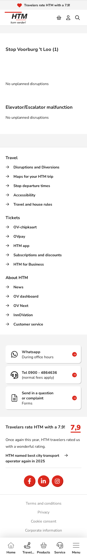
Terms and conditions (43, 503)
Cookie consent (43, 521)
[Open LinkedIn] (43, 481)
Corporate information (43, 530)
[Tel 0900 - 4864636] (43, 375)
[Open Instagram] (57, 481)
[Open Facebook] (29, 481)
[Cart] (59, 17)
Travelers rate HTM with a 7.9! (47, 5)
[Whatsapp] (43, 354)
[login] (68, 17)
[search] (77, 17)
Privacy (43, 512)
